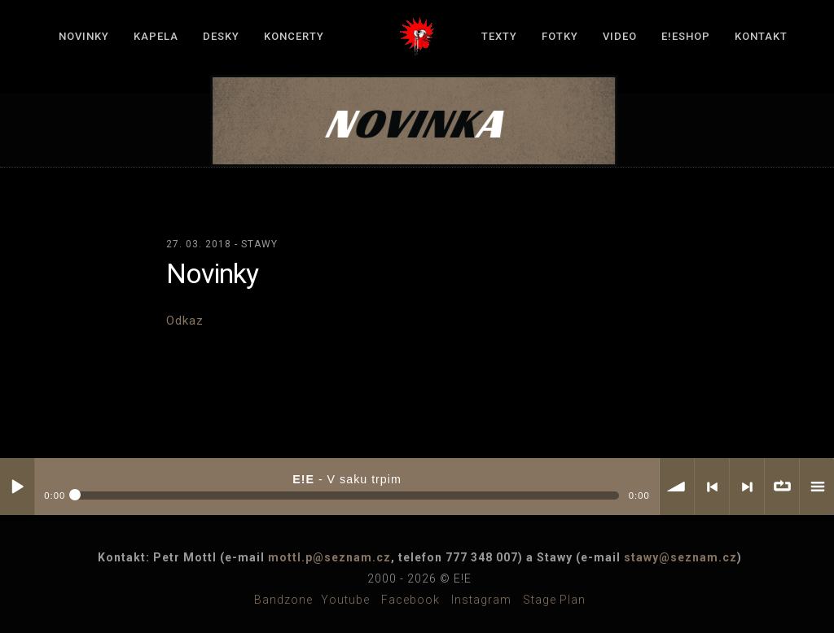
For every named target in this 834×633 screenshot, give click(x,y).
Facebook (410, 599)
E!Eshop (685, 36)
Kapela (156, 36)
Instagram (481, 599)
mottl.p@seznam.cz (329, 557)
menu (817, 486)
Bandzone (283, 599)
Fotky (560, 36)
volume (677, 486)
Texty (499, 36)
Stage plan (554, 599)
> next (747, 486)
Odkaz (185, 320)
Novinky (84, 36)
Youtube (345, 599)
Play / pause (17, 486)
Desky (221, 36)
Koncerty (294, 36)
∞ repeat (782, 486)
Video (620, 36)
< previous (712, 486)
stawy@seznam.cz (680, 557)
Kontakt (761, 36)
